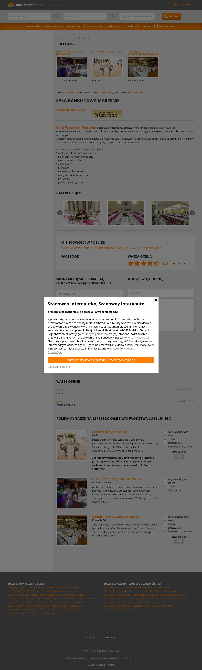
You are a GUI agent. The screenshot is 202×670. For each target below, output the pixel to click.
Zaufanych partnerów (94, 334)
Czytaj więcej (55, 352)
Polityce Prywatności (136, 337)
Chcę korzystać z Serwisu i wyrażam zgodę (101, 360)
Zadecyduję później (59, 367)
